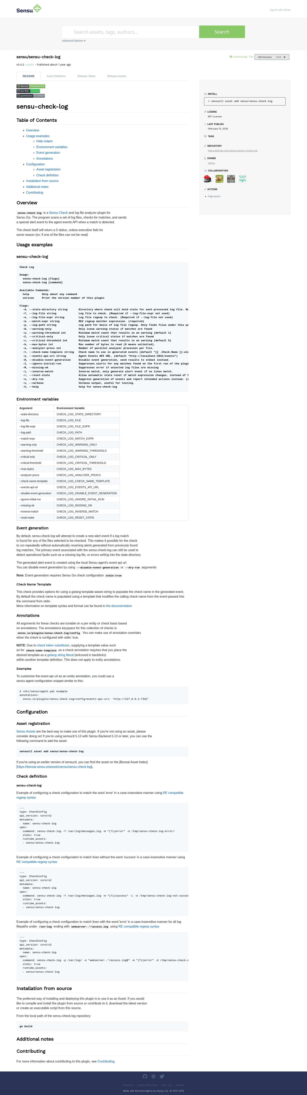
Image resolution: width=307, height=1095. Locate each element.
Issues (180, 1084)
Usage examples (38, 136)
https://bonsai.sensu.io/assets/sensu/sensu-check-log (54, 766)
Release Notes (87, 76)
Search (222, 31)
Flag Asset (214, 196)
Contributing (34, 192)
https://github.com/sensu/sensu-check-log (232, 150)
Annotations (44, 158)
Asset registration (48, 169)
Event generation (48, 152)
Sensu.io (128, 1084)
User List (166, 1084)
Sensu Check (58, 212)
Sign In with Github (280, 10)
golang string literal (60, 655)
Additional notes (37, 186)
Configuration (35, 164)
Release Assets (116, 76)
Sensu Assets (25, 731)
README (29, 76)
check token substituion (53, 645)
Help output (44, 141)
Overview (32, 130)
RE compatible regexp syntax (36, 862)
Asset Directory (147, 1084)
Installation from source (42, 181)
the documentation (119, 606)
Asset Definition (56, 76)
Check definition (47, 175)
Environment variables (51, 147)
